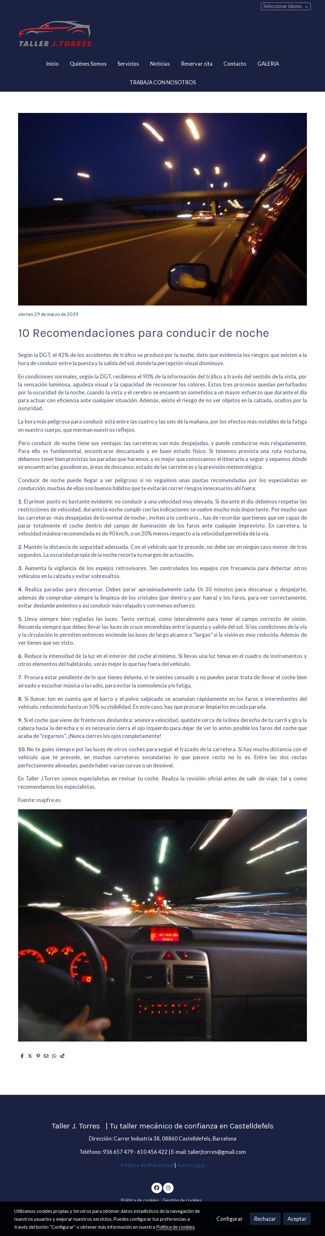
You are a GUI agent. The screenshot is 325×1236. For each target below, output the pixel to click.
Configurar (229, 1218)
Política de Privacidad (147, 1165)
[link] (55, 34)
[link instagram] (168, 1187)
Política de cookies (140, 1200)
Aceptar (297, 1218)
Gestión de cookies (182, 1200)
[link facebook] (156, 1187)
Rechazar (265, 1218)
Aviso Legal (190, 1165)
